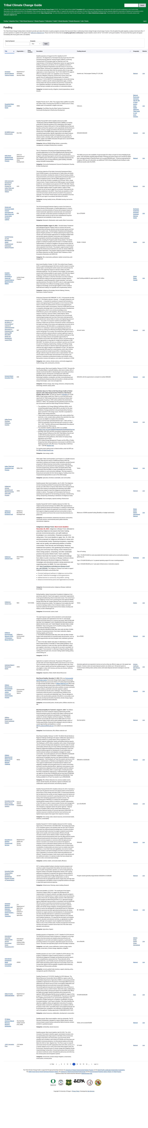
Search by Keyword (9, 41)
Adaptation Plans (13, 21)
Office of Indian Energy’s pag (45, 450)
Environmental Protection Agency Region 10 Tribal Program (105, 1071)
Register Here (50, 445)
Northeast (136, 212)
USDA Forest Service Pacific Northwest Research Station (43, 1071)
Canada (135, 280)
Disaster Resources (74, 21)
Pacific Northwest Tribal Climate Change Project (41, 9)
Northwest (136, 209)
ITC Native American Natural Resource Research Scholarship (9, 1022)
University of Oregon (71, 1070)
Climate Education (63, 21)
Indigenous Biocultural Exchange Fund (9, 512)
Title (9, 52)
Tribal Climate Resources (26, 21)
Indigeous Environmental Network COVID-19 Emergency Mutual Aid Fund (9, 636)
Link (144, 73)
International (136, 514)
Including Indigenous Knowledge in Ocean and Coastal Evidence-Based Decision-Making (9, 278)
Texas (134, 669)
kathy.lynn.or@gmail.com (37, 33)
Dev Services (91, 1091)
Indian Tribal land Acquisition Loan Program (9, 468)
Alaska (135, 218)
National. (135, 910)
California (135, 666)
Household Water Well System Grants (9, 105)
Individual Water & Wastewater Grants (9, 666)
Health (55, 21)
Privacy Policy (75, 1091)
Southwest (136, 210)
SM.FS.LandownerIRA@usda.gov (45, 726)
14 (81, 1064)
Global (135, 509)
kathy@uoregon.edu (87, 1073)
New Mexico (136, 667)
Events (86, 21)
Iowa (134, 994)
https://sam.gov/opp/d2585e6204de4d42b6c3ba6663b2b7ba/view (57, 429)
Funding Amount (81, 51)
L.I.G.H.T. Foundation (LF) (78, 9)
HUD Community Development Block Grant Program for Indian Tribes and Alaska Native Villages (9, 186)
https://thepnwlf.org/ (46, 13)
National (135, 73)
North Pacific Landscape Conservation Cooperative (111, 1070)
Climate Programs (39, 21)
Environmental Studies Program (85, 1070)
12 (74, 1064)
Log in (145, 21)
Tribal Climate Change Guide (23, 5)
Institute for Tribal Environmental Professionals (73, 1071)
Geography (32, 41)
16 (87, 1064)
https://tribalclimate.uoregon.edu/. (97, 13)
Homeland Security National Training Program (9, 73)
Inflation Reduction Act (62, 683)
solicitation (65, 394)
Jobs (82, 21)
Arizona (135, 664)
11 (71, 1064)
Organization (20, 51)
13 (77, 1064)
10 (68, 1064)
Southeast (136, 214)
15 (84, 1064)
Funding (6, 21)
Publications (48, 21)
